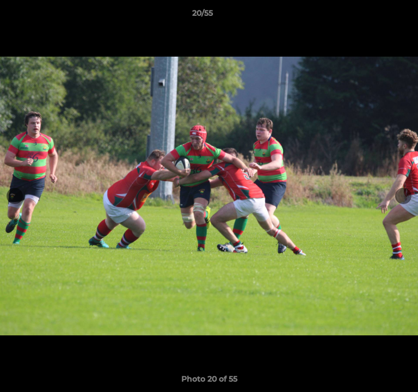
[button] (378, 16)
